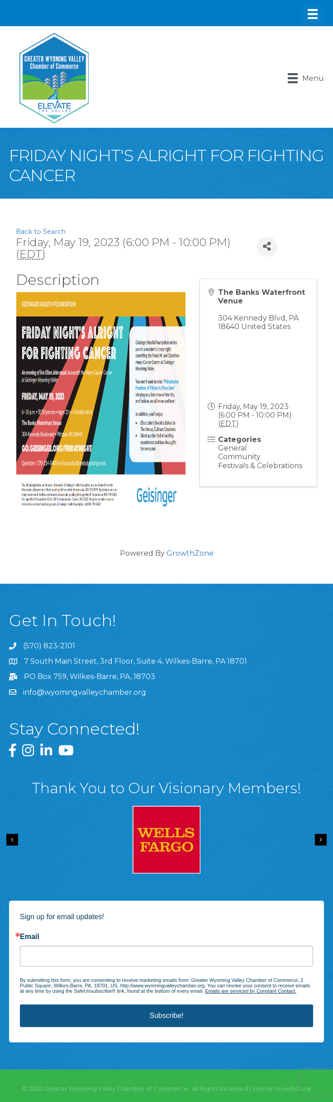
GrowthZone (190, 553)
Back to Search (41, 232)
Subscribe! (166, 1015)
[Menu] (312, 14)
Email (29, 936)
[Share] (267, 247)
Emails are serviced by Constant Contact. (250, 991)
